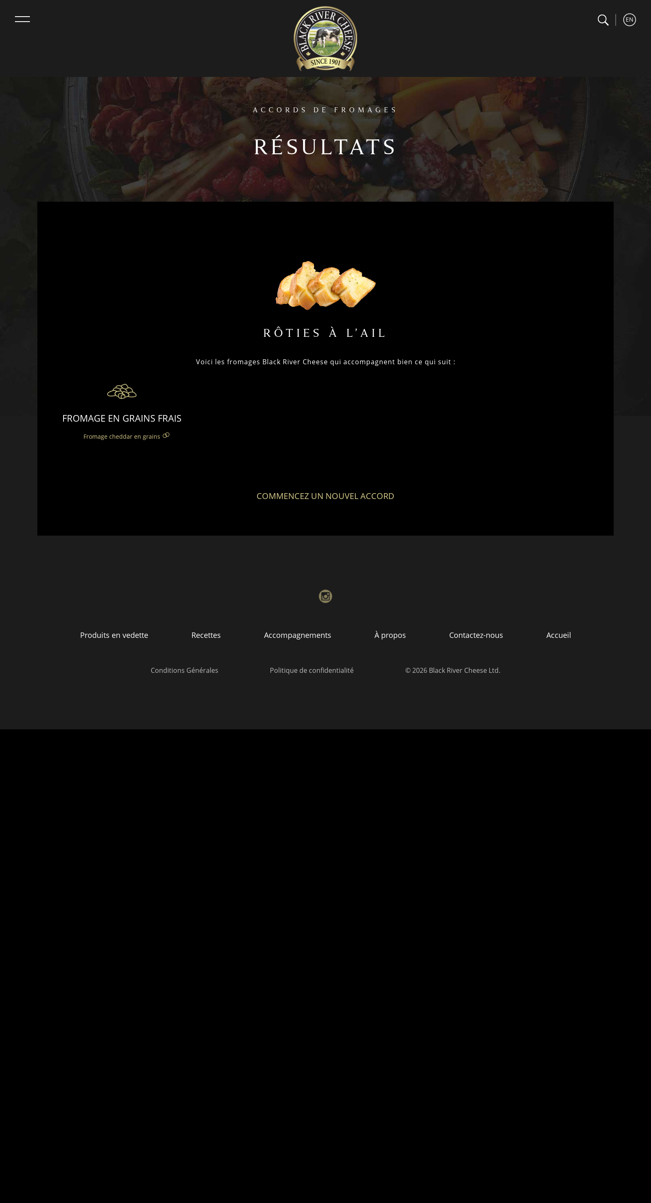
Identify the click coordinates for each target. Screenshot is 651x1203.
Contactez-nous (476, 635)
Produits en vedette (114, 635)
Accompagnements (297, 635)
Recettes (206, 635)
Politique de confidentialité (312, 670)
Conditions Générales (184, 670)
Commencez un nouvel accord (325, 495)
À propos (390, 635)
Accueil (558, 635)
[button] (603, 20)
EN (630, 19)
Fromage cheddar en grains (121, 436)
